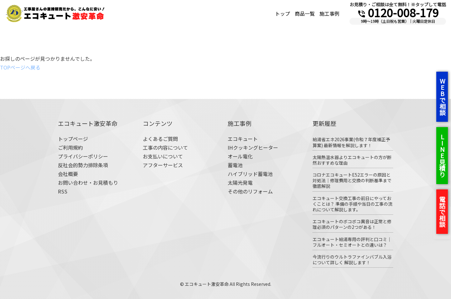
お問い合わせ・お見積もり (88, 182)
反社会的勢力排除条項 (83, 165)
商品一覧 (305, 13)
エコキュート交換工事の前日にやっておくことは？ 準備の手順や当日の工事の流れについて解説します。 (352, 204)
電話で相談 (442, 211)
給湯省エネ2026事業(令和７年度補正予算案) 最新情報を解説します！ (351, 142)
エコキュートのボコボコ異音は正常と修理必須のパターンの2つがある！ (352, 224)
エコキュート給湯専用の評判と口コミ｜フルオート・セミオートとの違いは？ (352, 242)
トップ (282, 13)
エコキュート (243, 138)
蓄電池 (235, 165)
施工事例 (329, 13)
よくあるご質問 (160, 138)
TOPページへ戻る (20, 67)
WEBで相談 (442, 97)
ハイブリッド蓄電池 (250, 174)
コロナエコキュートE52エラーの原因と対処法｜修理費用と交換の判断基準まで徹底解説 (352, 180)
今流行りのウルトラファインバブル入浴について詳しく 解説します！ (352, 259)
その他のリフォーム (250, 191)
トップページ (73, 138)
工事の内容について (165, 147)
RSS (62, 191)
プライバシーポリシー (83, 156)
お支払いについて (163, 156)
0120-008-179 (397, 12)
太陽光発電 (240, 182)
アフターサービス (163, 165)
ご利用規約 (70, 147)
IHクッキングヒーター (253, 147)
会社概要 (68, 174)
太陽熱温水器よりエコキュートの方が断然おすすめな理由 (352, 160)
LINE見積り (442, 156)
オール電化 (240, 156)
